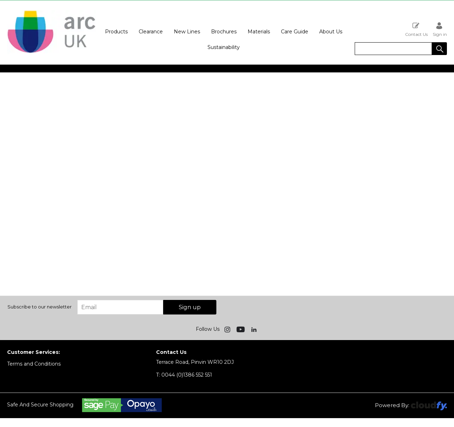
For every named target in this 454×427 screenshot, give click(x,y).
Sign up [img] (190, 307)
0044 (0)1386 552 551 (184, 375)
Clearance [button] (151, 31)
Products (116, 31)
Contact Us (416, 29)
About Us (330, 31)
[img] (228, 329)
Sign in (440, 29)
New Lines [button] (187, 31)
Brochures (224, 31)
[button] (439, 48)
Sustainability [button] (223, 47)
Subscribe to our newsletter (39, 307)
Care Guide (294, 31)
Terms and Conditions (34, 364)
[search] (393, 48)
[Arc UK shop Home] (51, 52)
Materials (259, 31)
